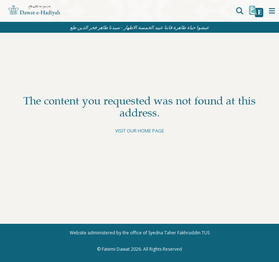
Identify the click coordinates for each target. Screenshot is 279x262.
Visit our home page (139, 130)
